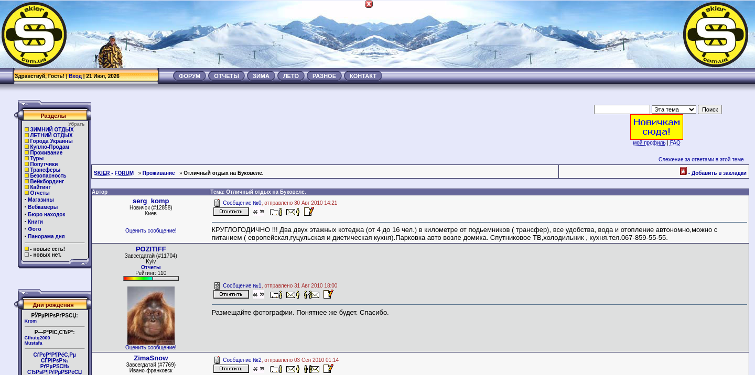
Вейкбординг (47, 181)
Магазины (41, 200)
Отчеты (39, 193)
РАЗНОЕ (324, 76)
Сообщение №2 (242, 360)
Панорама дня (46, 236)
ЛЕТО (291, 76)
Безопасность (48, 176)
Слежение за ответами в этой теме (701, 159)
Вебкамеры (43, 207)
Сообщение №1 (242, 286)
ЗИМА (261, 76)
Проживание (46, 153)
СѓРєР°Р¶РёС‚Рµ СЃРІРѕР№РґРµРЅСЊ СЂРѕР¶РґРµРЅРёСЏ (54, 363)
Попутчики (44, 164)
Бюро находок (46, 214)
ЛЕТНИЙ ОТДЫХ (51, 135)
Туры (37, 158)
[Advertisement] (564, 34)
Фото (34, 229)
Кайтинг (40, 187)
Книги (35, 222)
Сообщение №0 (242, 203)
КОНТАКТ (363, 76)
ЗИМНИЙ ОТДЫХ (51, 130)
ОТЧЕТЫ (226, 76)
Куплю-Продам (49, 147)
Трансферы (45, 170)
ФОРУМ (189, 76)
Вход (75, 76)
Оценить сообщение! (151, 231)
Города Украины (51, 141)
